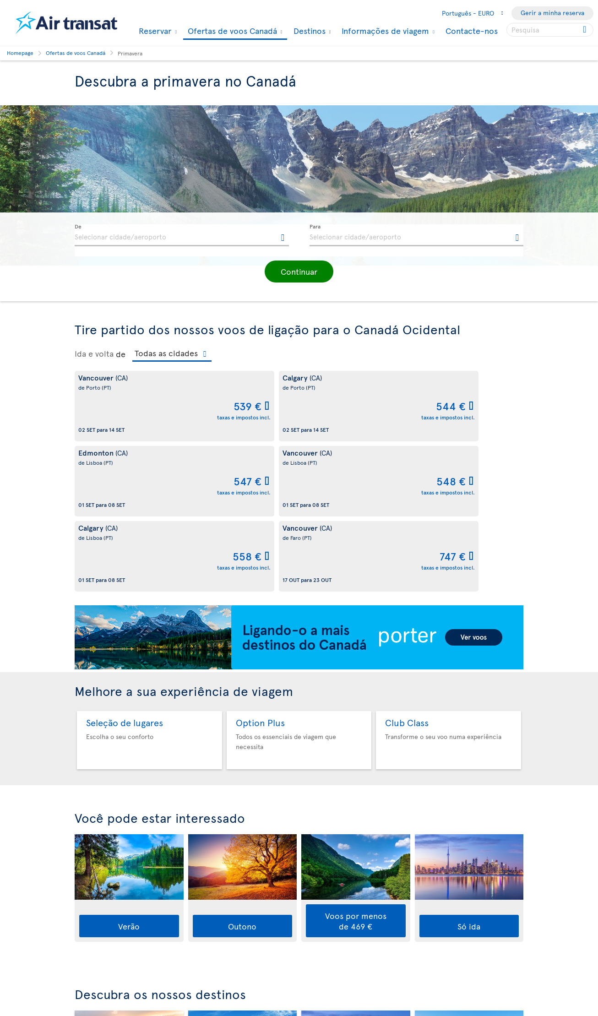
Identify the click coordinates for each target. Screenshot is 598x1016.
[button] (299, 272)
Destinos (308, 30)
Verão (129, 776)
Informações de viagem (384, 30)
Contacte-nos (472, 30)
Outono (242, 776)
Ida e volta (94, 353)
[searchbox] (549, 30)
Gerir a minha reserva (552, 12)
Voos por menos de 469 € (355, 771)
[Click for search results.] (585, 30)
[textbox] (182, 235)
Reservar (154, 30)
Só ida (468, 776)
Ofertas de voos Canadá (231, 31)
